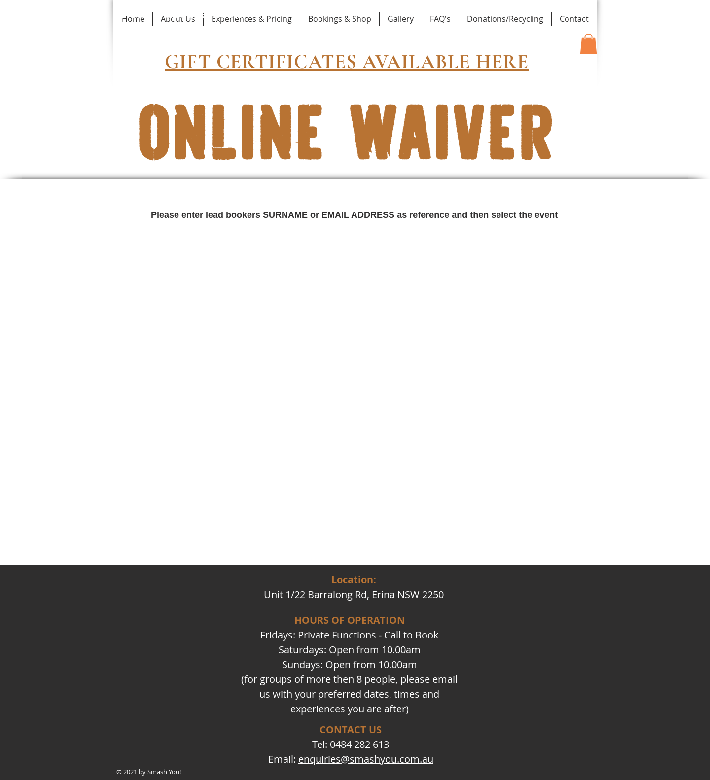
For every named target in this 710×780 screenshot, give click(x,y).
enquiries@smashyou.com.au (365, 759)
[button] (588, 44)
